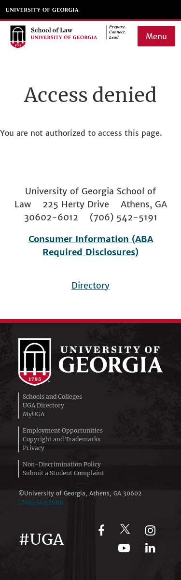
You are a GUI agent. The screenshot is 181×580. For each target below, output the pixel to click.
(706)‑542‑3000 (41, 502)
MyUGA (33, 414)
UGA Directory (43, 405)
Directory (90, 285)
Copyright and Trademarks (61, 439)
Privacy (33, 447)
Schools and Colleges (52, 396)
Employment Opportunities (63, 430)
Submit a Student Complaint (63, 473)
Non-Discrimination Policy (62, 464)
